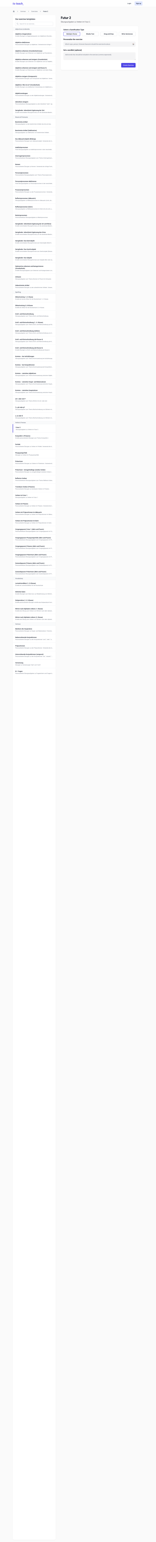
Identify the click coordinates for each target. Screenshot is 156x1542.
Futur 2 (45, 11)
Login (129, 3)
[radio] (71, 34)
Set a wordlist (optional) (72, 50)
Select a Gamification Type (73, 30)
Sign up (138, 3)
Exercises (34, 11)
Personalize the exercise (72, 39)
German (23, 11)
